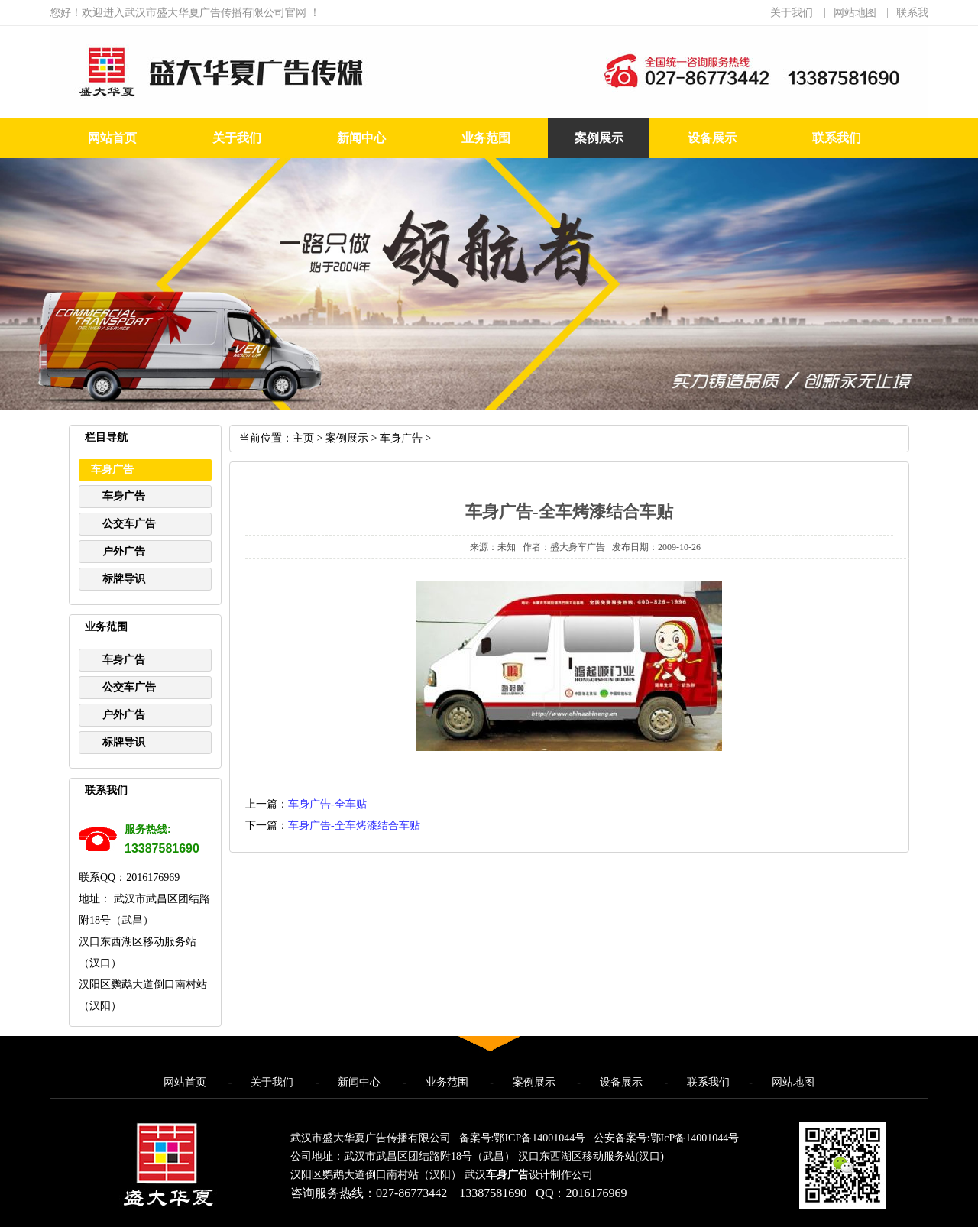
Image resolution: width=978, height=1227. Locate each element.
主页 (303, 438)
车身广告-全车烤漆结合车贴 (354, 825)
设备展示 (712, 137)
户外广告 (123, 551)
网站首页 (112, 137)
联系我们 (836, 137)
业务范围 (485, 137)
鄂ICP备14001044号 (539, 1138)
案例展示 (599, 137)
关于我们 (791, 12)
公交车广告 (129, 523)
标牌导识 (123, 578)
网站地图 (855, 12)
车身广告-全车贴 (327, 804)
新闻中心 (361, 137)
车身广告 (123, 496)
